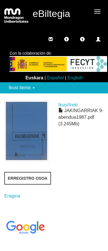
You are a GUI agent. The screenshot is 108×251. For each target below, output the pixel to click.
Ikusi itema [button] (22, 87)
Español (55, 77)
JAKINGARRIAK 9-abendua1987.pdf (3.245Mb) (80, 117)
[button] (66, 39)
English (74, 77)
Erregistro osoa (28, 178)
